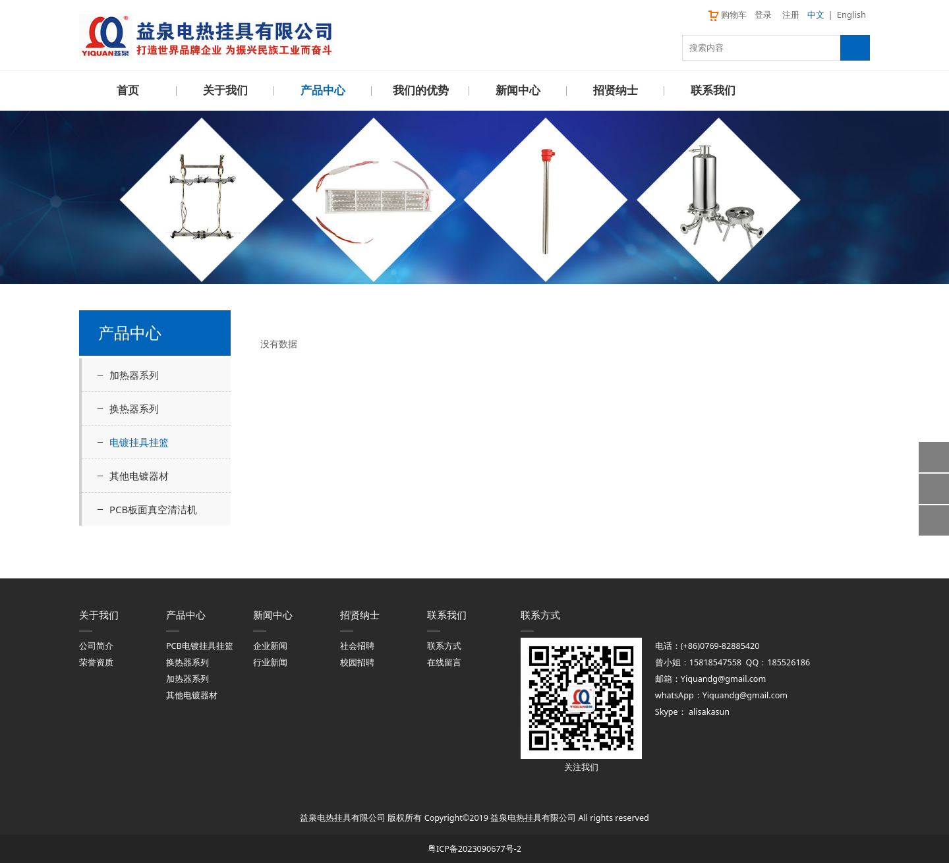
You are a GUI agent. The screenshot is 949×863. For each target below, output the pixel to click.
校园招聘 (357, 661)
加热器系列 (134, 374)
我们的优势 (421, 90)
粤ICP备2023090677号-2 (474, 848)
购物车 (727, 14)
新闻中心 (518, 90)
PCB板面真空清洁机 (153, 508)
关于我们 (225, 90)
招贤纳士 (615, 90)
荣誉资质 (96, 661)
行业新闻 (270, 661)
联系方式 (444, 645)
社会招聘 (357, 645)
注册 (790, 14)
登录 (763, 14)
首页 (128, 90)
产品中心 (323, 90)
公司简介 (96, 645)
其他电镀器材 (139, 475)
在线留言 (444, 661)
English (851, 14)
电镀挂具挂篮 (139, 441)
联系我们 (713, 90)
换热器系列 (134, 407)
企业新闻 (270, 645)
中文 (815, 14)
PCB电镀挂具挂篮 (199, 645)
